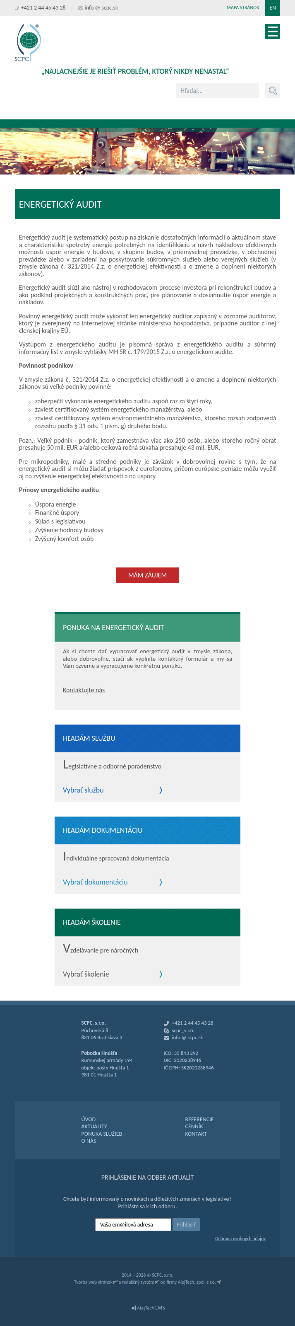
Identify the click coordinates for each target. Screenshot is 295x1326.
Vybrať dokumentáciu (95, 882)
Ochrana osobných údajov (240, 1238)
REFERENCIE (199, 1119)
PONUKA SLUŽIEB (102, 1133)
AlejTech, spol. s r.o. (197, 1282)
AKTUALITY (94, 1126)
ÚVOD (89, 1119)
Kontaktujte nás (84, 690)
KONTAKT (196, 1133)
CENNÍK (194, 1126)
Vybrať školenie (86, 974)
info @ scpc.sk (101, 7)
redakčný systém (138, 1282)
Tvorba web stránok (93, 1282)
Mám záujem (147, 575)
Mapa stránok (243, 7)
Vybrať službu (83, 790)
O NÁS (89, 1140)
